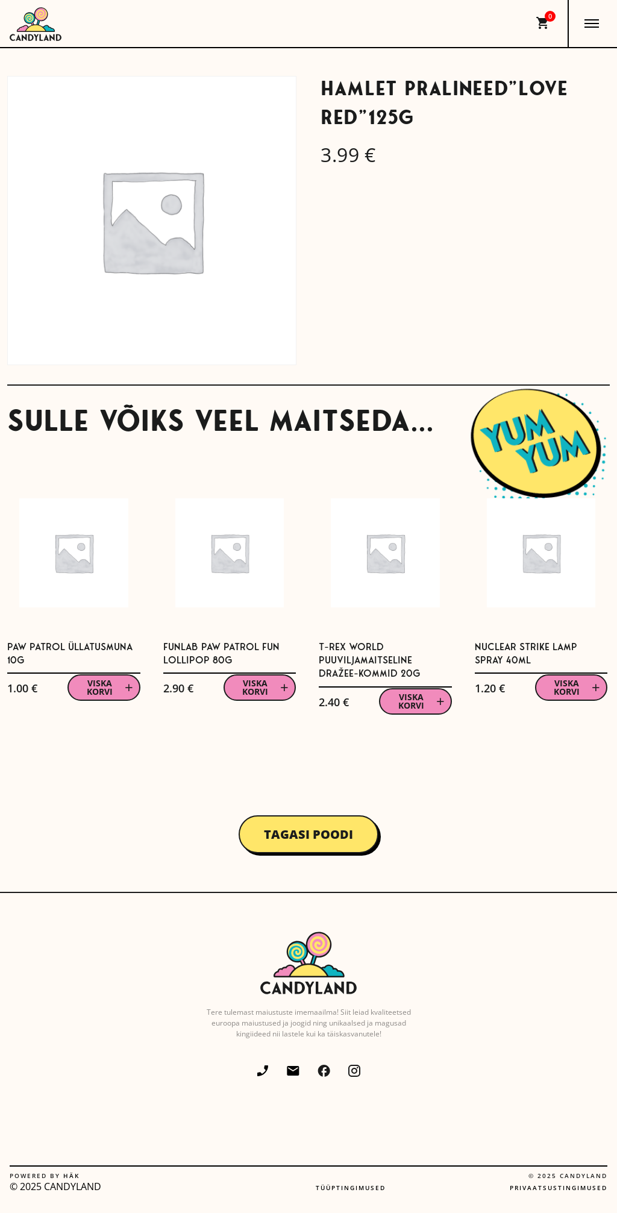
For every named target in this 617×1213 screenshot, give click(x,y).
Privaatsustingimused (558, 1187)
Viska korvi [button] (100, 687)
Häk (71, 1175)
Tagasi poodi (308, 834)
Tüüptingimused (351, 1187)
